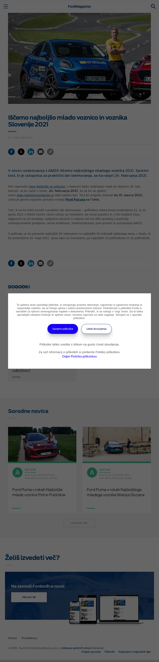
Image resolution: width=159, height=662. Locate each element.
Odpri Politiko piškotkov (79, 356)
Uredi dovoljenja (96, 328)
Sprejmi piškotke (62, 328)
